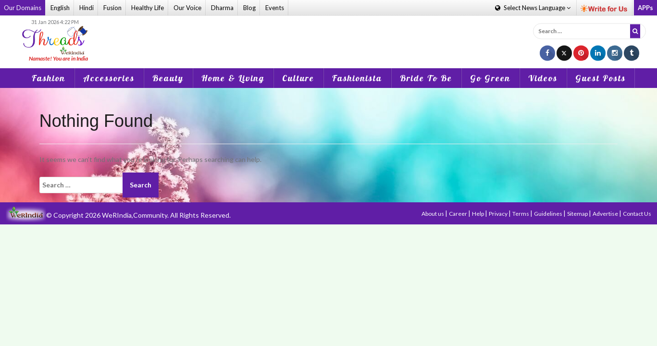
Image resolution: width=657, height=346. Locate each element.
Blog (249, 8)
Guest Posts (600, 78)
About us (433, 213)
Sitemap (578, 213)
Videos (543, 78)
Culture (298, 78)
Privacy (498, 213)
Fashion (48, 78)
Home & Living (232, 78)
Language (532, 8)
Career (458, 213)
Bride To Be (426, 78)
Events (274, 8)
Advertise (606, 213)
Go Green (490, 78)
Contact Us (637, 213)
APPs (645, 8)
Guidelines (548, 213)
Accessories (109, 78)
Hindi (86, 8)
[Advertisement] (328, 40)
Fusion (112, 8)
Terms (521, 213)
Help (478, 213)
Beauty (168, 78)
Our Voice (187, 8)
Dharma (222, 8)
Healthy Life (147, 8)
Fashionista (357, 78)
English (60, 8)
